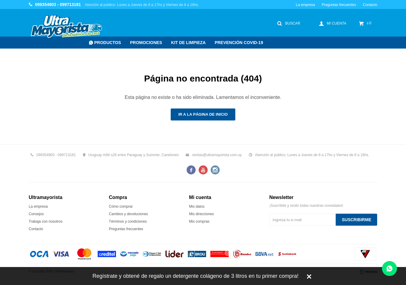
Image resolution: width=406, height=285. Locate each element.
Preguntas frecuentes (339, 5)
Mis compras (199, 221)
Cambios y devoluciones (128, 214)
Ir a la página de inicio (202, 114)
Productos (107, 42)
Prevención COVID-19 (239, 42)
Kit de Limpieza (188, 42)
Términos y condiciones (128, 221)
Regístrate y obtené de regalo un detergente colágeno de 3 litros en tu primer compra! (195, 276)
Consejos (36, 214)
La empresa (305, 5)
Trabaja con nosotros (46, 221)
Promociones (146, 42)
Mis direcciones (201, 214)
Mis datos (196, 206)
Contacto (370, 5)
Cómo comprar (121, 206)
